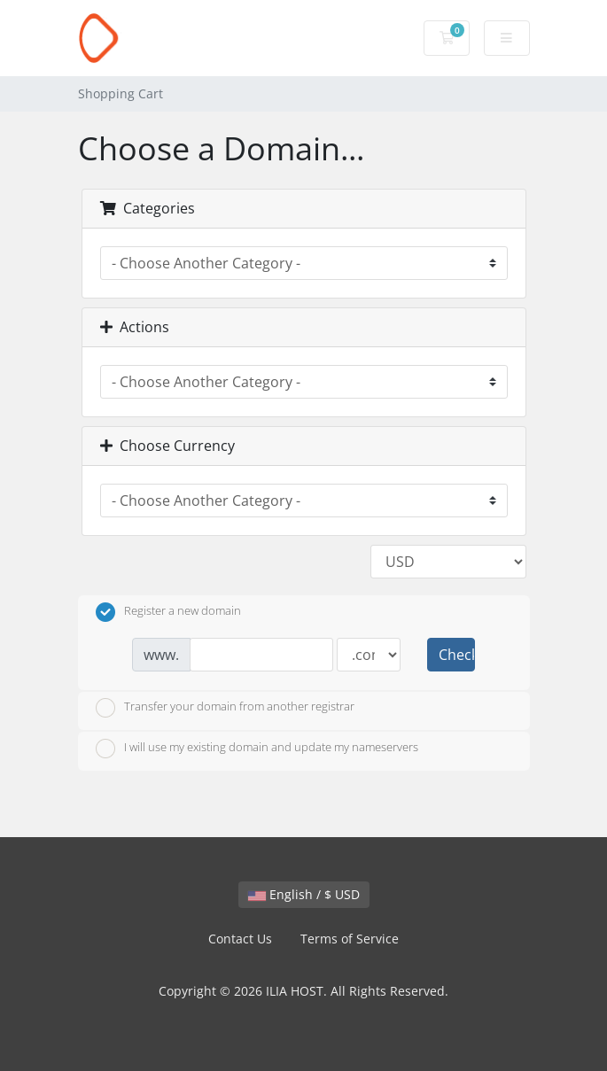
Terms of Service (349, 938)
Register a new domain (168, 612)
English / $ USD (304, 894)
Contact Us (240, 938)
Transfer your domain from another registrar (225, 708)
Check (456, 654)
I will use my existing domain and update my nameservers (257, 748)
